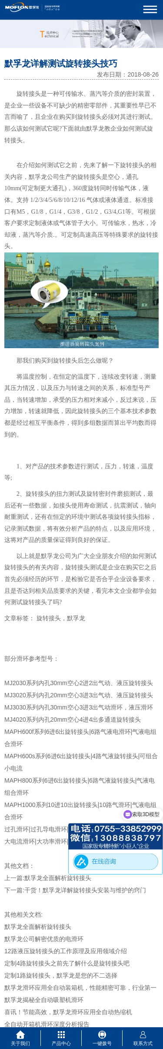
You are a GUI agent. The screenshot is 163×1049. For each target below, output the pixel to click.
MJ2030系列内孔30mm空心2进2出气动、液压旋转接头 (78, 682)
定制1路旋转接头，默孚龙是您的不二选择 (60, 975)
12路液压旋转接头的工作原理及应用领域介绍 (65, 951)
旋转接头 (29, 94)
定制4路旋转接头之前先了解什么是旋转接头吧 (67, 963)
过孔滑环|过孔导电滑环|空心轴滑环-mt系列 (62, 829)
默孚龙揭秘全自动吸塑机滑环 (43, 999)
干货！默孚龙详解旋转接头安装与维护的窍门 (85, 890)
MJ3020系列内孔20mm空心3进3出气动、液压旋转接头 (78, 695)
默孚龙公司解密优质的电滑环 (43, 938)
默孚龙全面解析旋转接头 (57, 877)
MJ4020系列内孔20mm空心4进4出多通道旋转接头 (72, 719)
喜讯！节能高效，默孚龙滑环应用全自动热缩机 (68, 1012)
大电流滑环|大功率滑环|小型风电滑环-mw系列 (66, 841)
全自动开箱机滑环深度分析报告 (47, 1024)
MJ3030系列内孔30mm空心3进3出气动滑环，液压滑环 (78, 707)
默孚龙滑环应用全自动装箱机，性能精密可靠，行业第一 (80, 987)
